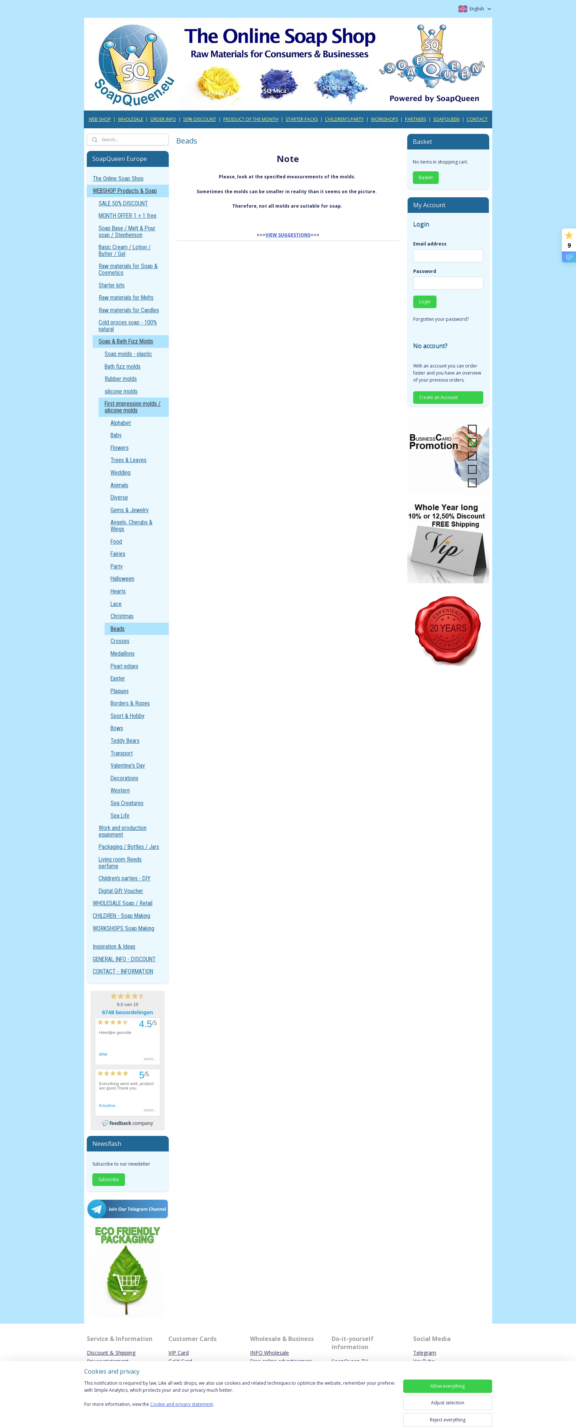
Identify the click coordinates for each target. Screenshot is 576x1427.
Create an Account (438, 397)
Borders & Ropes (130, 703)
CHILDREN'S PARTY (344, 119)
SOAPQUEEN (446, 119)
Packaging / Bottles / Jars (129, 846)
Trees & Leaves (129, 460)
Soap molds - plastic (128, 353)
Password (424, 271)
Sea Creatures (127, 803)
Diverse (119, 497)
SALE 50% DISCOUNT (123, 203)
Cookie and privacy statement (181, 1404)
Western (120, 790)
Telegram (424, 1352)
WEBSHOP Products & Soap (125, 190)
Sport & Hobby (128, 715)
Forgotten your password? (441, 319)
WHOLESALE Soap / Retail (122, 903)
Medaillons (123, 653)
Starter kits (112, 285)
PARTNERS (415, 119)
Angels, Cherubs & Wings (131, 526)
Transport (122, 753)
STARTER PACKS (302, 119)
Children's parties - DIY (125, 878)
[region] (239, 1398)
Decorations (124, 778)
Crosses (120, 641)
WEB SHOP (100, 119)
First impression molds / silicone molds (133, 407)
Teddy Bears (125, 740)
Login (425, 302)
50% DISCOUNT (199, 119)
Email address (430, 244)
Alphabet (121, 422)
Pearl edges (124, 666)
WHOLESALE (130, 119)
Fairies (118, 553)
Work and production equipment (123, 831)
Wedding (121, 472)
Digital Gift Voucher (121, 890)
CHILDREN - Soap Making (121, 915)
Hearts (118, 591)
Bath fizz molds (123, 366)
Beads (118, 628)
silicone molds (121, 391)
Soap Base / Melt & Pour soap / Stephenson (127, 231)
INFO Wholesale (269, 1352)
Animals (119, 485)
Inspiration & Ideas (114, 946)
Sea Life (120, 815)
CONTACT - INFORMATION (123, 971)
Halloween (122, 578)
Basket (426, 177)
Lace (116, 603)
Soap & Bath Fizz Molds (126, 341)
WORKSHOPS (384, 119)
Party (117, 566)
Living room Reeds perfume (120, 863)
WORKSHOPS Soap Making (123, 928)
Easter (118, 678)
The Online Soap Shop (118, 178)
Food (116, 541)
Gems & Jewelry (130, 510)
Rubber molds (121, 378)
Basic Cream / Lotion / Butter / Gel (125, 250)
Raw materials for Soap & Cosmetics (128, 269)
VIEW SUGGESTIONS (288, 235)
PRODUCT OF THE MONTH (251, 119)
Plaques (120, 691)
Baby (116, 435)
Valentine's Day (128, 765)
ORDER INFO (163, 119)
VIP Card (178, 1352)
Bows (117, 728)
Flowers (120, 447)
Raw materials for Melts (126, 297)
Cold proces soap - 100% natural (128, 326)
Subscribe (108, 1179)
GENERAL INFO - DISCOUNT (124, 959)
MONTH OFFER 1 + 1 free (128, 215)
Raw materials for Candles (129, 310)
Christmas (122, 616)
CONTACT (477, 119)
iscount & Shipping (113, 1352)
